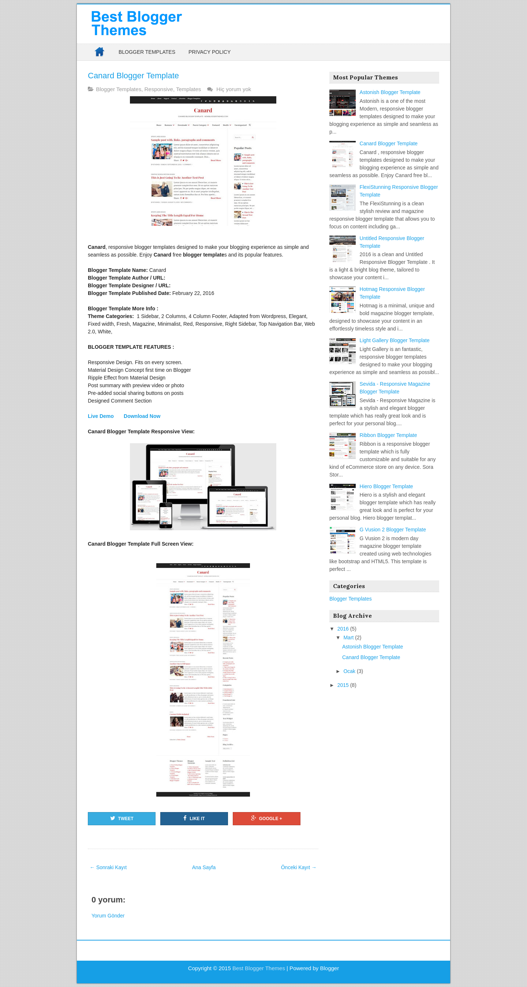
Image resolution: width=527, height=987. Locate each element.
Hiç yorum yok (234, 89)
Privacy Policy (209, 52)
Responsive (158, 89)
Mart (349, 637)
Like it (194, 818)
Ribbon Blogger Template (388, 435)
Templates (188, 89)
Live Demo (101, 416)
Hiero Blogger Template (386, 486)
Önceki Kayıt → (299, 867)
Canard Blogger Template (133, 75)
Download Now (142, 416)
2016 (343, 629)
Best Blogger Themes (258, 968)
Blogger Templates (147, 52)
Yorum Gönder (108, 916)
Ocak (350, 671)
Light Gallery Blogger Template (395, 340)
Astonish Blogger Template (390, 92)
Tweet (122, 818)
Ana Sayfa (204, 867)
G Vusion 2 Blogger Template (393, 529)
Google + (266, 818)
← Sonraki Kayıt (108, 867)
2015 (343, 685)
